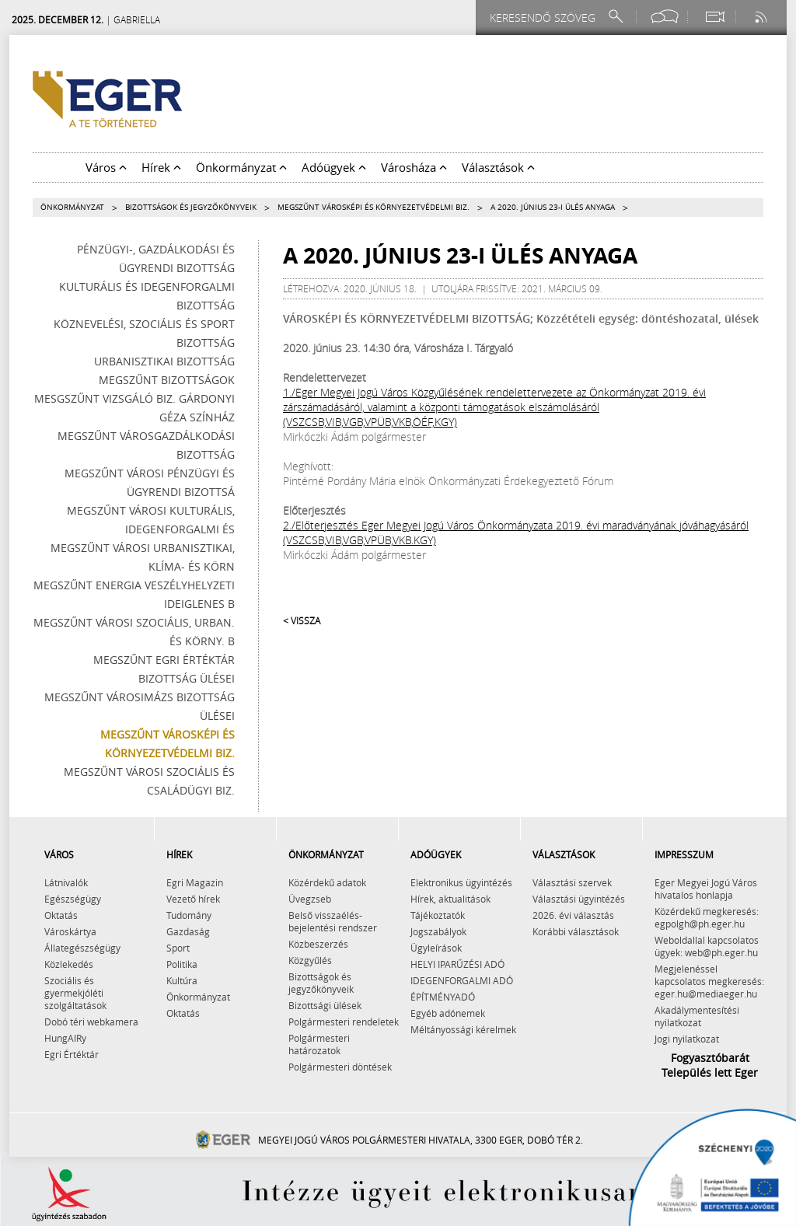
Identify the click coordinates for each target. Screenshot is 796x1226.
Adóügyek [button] (334, 167)
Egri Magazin (194, 882)
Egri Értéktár (71, 1054)
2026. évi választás (573, 915)
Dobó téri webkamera (91, 1021)
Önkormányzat (72, 207)
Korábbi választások (575, 931)
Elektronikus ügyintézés (461, 882)
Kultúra (181, 980)
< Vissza (301, 620)
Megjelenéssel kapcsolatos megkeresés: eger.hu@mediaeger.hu (709, 981)
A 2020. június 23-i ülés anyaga (553, 207)
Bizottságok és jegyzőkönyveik (191, 207)
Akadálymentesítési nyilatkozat (697, 1016)
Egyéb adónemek (447, 1013)
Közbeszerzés (318, 944)
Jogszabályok (438, 931)
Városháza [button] (414, 167)
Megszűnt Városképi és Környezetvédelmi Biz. (374, 207)
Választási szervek (572, 882)
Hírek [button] (161, 167)
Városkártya (70, 931)
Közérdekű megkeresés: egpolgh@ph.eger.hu (707, 917)
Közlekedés (68, 964)
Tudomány (188, 915)
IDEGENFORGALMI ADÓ (461, 980)
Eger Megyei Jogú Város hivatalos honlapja (706, 888)
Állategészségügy (82, 947)
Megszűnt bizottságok (167, 379)
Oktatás (61, 915)
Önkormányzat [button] (241, 167)
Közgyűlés (310, 960)
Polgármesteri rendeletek (343, 1021)
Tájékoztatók (437, 915)
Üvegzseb (309, 898)
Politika (181, 964)
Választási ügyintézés (578, 898)
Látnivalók (66, 882)
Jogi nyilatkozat (687, 1038)
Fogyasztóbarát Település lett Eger (710, 1065)
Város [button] (106, 167)
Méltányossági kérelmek (463, 1029)
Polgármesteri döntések (340, 1066)
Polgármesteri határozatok (319, 1044)
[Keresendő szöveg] (544, 17)
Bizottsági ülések (324, 1005)
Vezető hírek (193, 898)
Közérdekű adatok (327, 882)
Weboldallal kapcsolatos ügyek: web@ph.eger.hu (707, 946)
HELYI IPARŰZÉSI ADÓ (457, 964)
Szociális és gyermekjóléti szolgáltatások (75, 992)
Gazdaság (188, 931)
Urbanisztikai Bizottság (164, 361)
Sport (178, 947)
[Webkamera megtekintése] (714, 17)
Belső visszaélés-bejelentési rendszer (332, 921)
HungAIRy (65, 1038)
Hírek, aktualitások (450, 898)
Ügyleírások (436, 947)
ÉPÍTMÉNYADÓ (442, 996)
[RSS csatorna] (762, 17)
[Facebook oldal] (665, 17)
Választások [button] (498, 167)
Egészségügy (72, 898)
